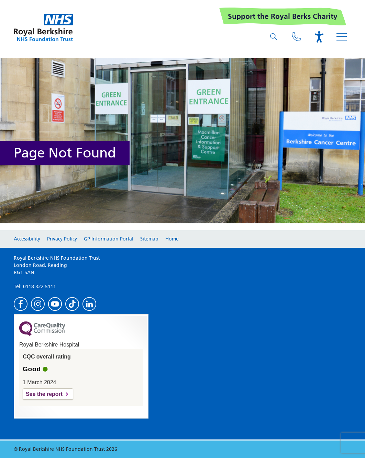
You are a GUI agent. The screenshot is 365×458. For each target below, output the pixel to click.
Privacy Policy (62, 239)
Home (172, 239)
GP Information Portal (108, 239)
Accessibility (27, 239)
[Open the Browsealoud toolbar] (319, 36)
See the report (44, 394)
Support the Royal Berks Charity (283, 16)
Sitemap (149, 239)
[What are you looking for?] (273, 36)
